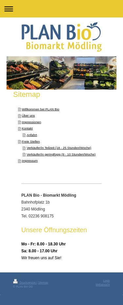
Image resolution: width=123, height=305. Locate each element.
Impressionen (31, 122)
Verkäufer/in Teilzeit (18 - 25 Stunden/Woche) (59, 148)
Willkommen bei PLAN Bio (40, 109)
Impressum (29, 160)
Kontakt (27, 128)
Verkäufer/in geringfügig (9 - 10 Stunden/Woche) (61, 154)
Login (106, 280)
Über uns (28, 115)
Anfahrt (32, 135)
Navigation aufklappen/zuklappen (61, 9)
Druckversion (25, 282)
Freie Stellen (31, 141)
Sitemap (43, 282)
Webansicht (102, 284)
